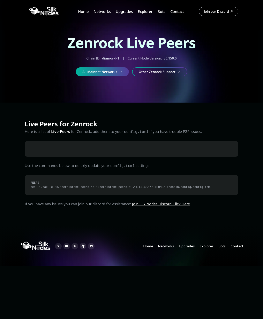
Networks (102, 11)
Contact (177, 11)
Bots (161, 11)
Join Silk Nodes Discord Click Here (161, 203)
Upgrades (124, 11)
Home (83, 11)
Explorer (145, 11)
